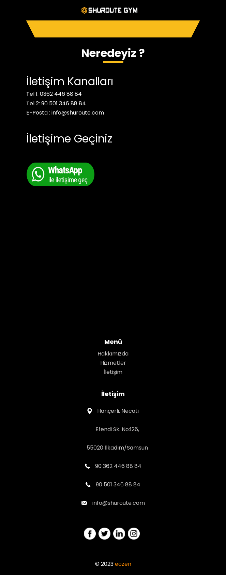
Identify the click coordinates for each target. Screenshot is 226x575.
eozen (123, 564)
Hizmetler (113, 363)
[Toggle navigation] (113, 29)
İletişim (113, 372)
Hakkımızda (113, 354)
